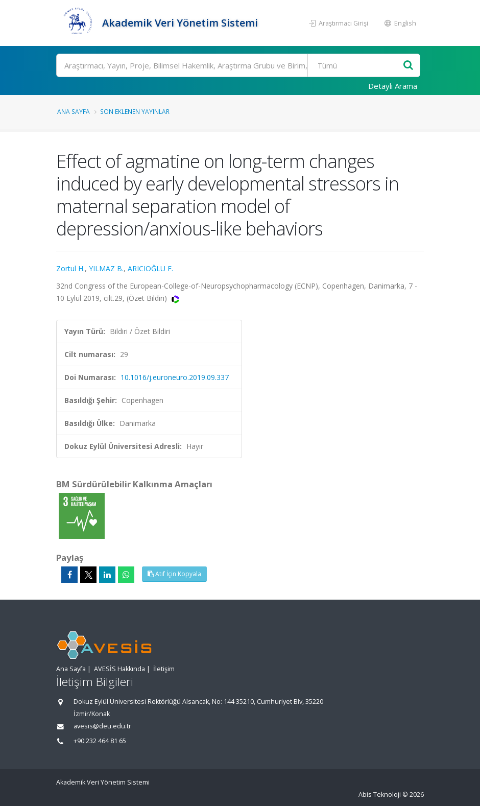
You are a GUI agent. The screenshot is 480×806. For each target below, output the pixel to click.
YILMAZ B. (106, 268)
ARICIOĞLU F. (150, 268)
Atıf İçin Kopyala (174, 574)
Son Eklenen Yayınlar (135, 111)
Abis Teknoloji (379, 794)
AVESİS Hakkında (119, 669)
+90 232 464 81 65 (100, 741)
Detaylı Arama (392, 86)
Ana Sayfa (73, 111)
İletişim (164, 669)
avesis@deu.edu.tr (102, 726)
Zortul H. (70, 268)
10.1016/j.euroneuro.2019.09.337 (175, 377)
